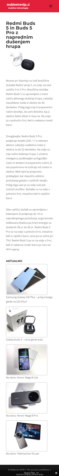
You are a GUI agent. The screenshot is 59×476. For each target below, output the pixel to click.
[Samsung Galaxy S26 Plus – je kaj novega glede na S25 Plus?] (26, 279)
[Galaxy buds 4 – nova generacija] (26, 322)
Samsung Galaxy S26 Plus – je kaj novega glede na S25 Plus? (29, 299)
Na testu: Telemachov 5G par (22, 453)
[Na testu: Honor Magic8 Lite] (26, 360)
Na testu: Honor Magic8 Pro (22, 415)
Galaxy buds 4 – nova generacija (24, 339)
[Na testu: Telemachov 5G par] (26, 436)
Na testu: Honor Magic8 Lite (22, 377)
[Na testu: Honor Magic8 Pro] (26, 397)
